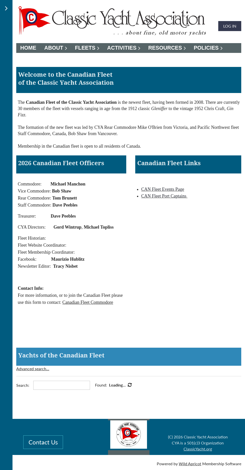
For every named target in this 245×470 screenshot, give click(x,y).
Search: (22, 385)
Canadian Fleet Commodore (87, 302)
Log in (229, 26)
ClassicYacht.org (198, 448)
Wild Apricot (190, 463)
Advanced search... (32, 368)
